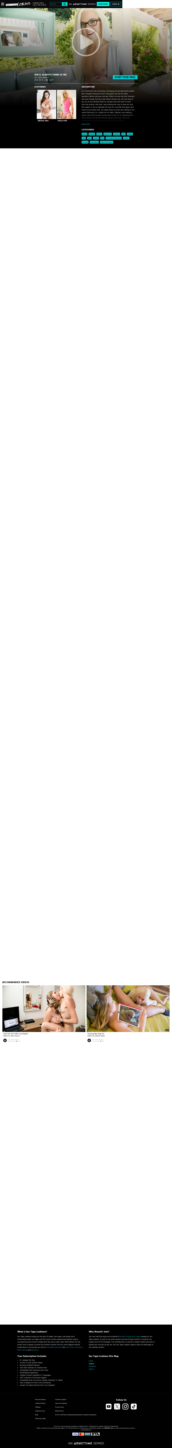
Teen (123, 134)
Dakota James (100, 1036)
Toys (83, 138)
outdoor (126, 138)
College (130, 134)
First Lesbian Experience (113, 138)
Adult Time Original (107, 142)
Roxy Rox (34, 1350)
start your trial (125, 77)
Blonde (84, 134)
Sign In (115, 4)
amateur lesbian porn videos (130, 1336)
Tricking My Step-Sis (95, 1034)
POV (102, 138)
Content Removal (86, 1430)
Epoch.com (47, 1428)
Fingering (116, 134)
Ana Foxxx (79, 1347)
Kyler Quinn (70, 1347)
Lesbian (96, 138)
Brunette (91, 134)
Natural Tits (107, 134)
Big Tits (99, 134)
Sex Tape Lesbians (13, 1039)
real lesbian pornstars (54, 1347)
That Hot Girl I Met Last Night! (15, 1034)
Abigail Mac (43, 121)
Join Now (103, 4)
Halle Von (62, 121)
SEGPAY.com (109, 1428)
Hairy (89, 138)
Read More (86, 124)
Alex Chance (15, 1036)
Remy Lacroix (22, 1350)
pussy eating (94, 142)
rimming (85, 142)
